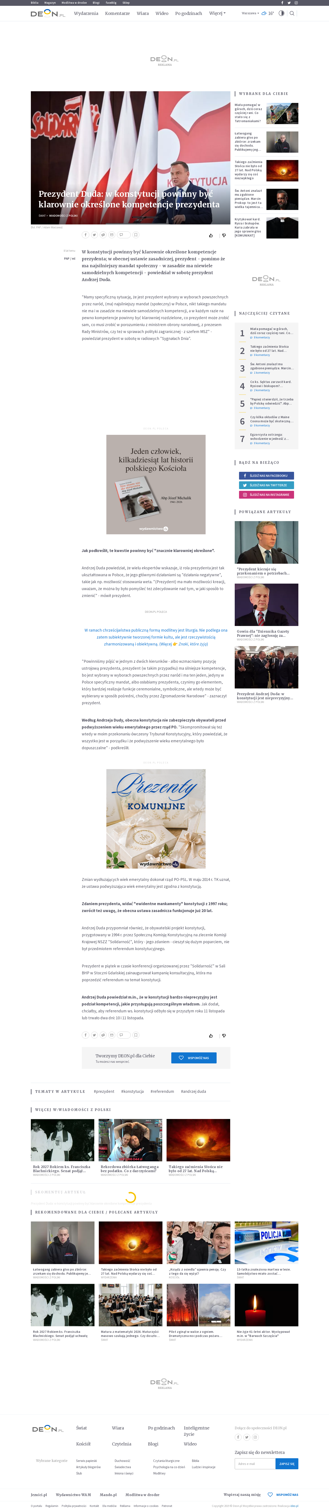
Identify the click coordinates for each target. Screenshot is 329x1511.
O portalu (36, 1506)
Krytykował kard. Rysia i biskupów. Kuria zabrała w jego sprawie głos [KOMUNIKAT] (248, 227)
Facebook (282, 3)
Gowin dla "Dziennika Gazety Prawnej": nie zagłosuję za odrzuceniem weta (263, 635)
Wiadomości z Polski (63, 216)
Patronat (167, 1506)
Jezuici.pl (39, 1495)
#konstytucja (132, 1091)
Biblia (34, 3)
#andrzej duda (193, 1091)
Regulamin (52, 1506)
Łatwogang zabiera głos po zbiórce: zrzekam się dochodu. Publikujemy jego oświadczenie (248, 143)
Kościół (174, 1277)
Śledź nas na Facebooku (265, 476)
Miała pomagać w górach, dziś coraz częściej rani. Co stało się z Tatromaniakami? (248, 113)
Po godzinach (188, 13)
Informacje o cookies (146, 1506)
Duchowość (122, 1461)
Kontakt (94, 1506)
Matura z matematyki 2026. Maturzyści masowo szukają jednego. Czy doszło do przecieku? (130, 1336)
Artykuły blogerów (88, 1467)
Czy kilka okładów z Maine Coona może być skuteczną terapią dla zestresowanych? (271, 421)
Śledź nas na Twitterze (265, 485)
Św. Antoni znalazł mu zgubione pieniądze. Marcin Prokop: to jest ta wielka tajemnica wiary (248, 201)
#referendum (162, 1091)
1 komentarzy (260, 373)
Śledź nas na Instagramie (266, 495)
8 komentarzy (260, 337)
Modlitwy (159, 1473)
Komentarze (117, 13)
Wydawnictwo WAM (73, 1495)
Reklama (125, 1506)
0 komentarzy (260, 355)
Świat (42, 216)
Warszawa (249, 13)
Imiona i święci (124, 1473)
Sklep (126, 3)
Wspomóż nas (194, 1058)
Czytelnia (121, 1444)
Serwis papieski (86, 1461)
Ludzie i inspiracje (204, 1467)
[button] (281, 13)
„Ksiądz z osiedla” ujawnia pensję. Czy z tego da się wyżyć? (197, 1271)
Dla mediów (109, 1506)
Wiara (143, 13)
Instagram (296, 3)
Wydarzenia (86, 13)
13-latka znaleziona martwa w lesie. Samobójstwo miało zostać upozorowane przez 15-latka (264, 1273)
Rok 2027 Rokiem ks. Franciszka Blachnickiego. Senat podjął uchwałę (61, 1171)
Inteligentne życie (196, 1431)
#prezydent (104, 1091)
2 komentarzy (260, 390)
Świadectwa (123, 1467)
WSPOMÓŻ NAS (283, 1495)
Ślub (79, 1473)
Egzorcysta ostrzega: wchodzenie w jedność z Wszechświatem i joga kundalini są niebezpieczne (270, 440)
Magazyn (50, 3)
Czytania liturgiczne (166, 1461)
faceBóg (111, 3)
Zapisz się (286, 1464)
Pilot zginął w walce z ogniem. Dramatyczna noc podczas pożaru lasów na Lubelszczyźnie (194, 1336)
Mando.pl (108, 1495)
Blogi (96, 3)
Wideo (162, 13)
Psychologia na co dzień (169, 1467)
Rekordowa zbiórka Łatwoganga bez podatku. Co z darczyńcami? (129, 1169)
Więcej (215, 13)
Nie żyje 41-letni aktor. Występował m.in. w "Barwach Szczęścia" (263, 1334)
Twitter (289, 3)
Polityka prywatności (74, 1506)
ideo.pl (294, 1506)
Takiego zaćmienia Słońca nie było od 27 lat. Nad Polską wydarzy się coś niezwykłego (195, 1171)
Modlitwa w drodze (74, 3)
